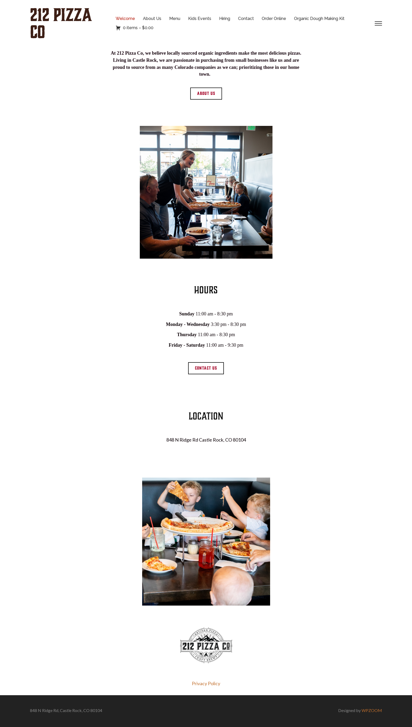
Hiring (224, 18)
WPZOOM (372, 710)
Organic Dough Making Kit (319, 18)
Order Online (274, 18)
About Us (152, 18)
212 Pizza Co (61, 23)
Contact (246, 18)
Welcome (125, 18)
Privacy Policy (206, 683)
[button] (206, 94)
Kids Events (199, 18)
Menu (174, 18)
